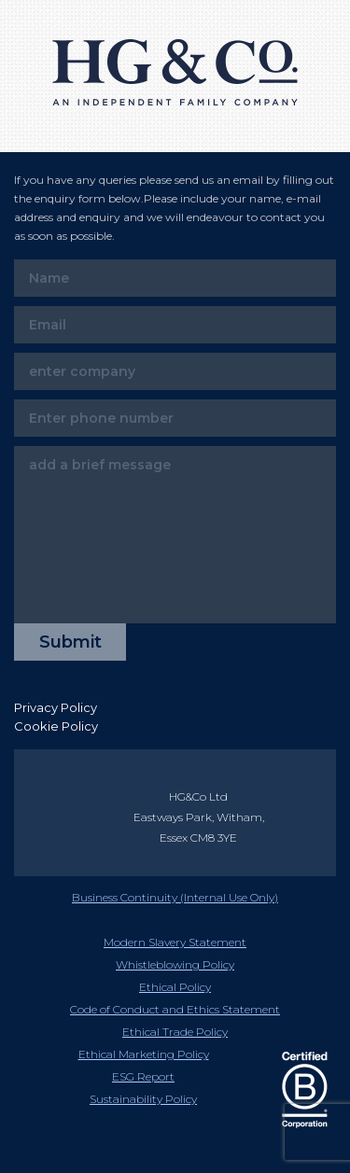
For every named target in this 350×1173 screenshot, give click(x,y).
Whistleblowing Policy (175, 964)
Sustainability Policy (143, 1099)
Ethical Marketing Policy (143, 1054)
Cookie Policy (56, 726)
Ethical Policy (175, 987)
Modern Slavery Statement (175, 942)
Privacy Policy (55, 707)
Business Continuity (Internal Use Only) (175, 897)
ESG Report (143, 1076)
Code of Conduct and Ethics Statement (175, 1009)
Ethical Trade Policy (175, 1032)
